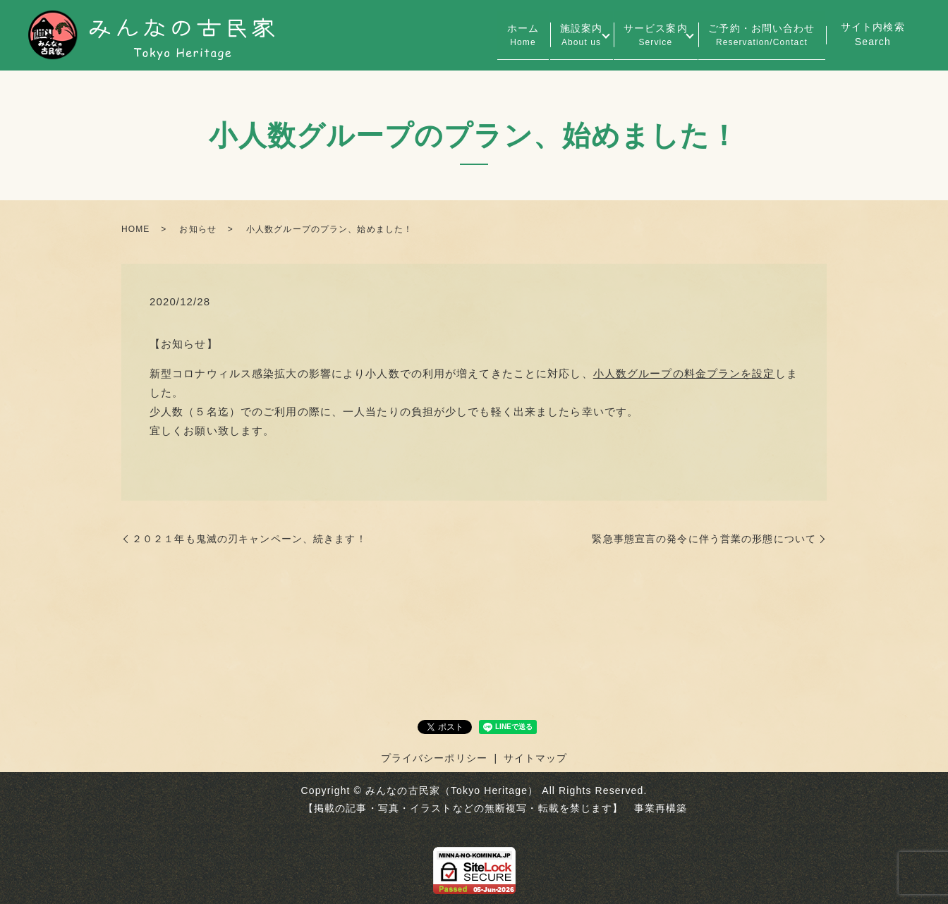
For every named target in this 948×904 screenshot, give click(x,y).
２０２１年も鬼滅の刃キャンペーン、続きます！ (249, 538)
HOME (135, 229)
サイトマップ (536, 758)
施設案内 (557, 36)
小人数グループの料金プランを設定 (684, 373)
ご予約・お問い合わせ (757, 36)
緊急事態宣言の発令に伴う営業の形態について (704, 538)
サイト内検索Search (873, 34)
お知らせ (197, 229)
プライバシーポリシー (434, 758)
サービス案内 (641, 36)
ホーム (490, 36)
